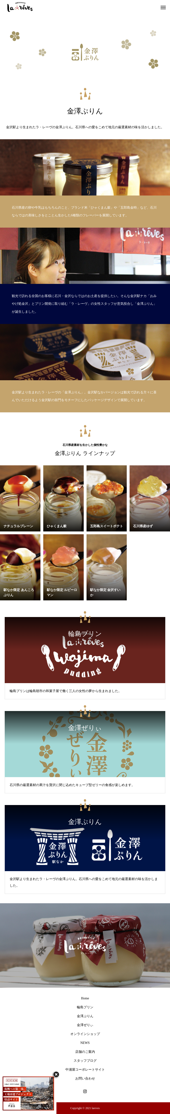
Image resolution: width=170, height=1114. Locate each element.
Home (85, 998)
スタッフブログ (85, 1060)
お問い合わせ (85, 1078)
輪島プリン (85, 1007)
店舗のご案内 (85, 1052)
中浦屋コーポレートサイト (85, 1069)
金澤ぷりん (85, 1016)
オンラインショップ (85, 1034)
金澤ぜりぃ (85, 1025)
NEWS (85, 1043)
